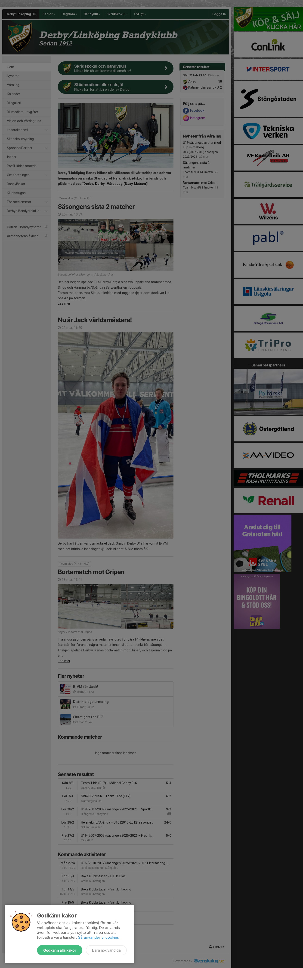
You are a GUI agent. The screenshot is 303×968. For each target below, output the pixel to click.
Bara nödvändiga (106, 950)
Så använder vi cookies (98, 937)
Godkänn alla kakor (59, 950)
